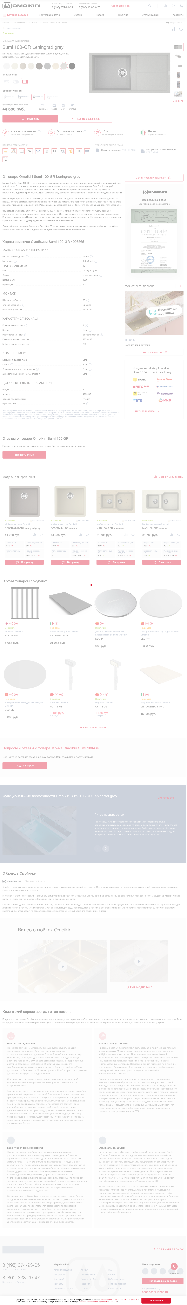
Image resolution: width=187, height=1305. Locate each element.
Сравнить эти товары (168, 477)
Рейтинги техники (117, 1270)
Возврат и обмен (89, 1265)
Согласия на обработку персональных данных (103, 1302)
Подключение (88, 1261)
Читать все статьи (154, 352)
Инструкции (60, 1261)
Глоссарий (59, 1265)
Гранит (35, 23)
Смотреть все (168, 795)
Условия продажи (63, 1256)
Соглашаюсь (156, 1300)
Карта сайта (114, 1275)
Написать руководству (163, 1267)
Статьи (84, 1275)
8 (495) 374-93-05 (62, 7)
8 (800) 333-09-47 (89, 7)
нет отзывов (14, 28)
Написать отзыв (24, 455)
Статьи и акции (150, 15)
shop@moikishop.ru (155, 1278)
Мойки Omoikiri (20, 23)
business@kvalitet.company (160, 1286)
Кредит (100, 15)
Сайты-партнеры (116, 1265)
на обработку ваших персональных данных (124, 1300)
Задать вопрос (25, 763)
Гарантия (123, 15)
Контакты (178, 15)
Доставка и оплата (49, 15)
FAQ (110, 1256)
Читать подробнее (146, 411)
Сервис (78, 15)
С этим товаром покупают (151, 178)
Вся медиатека (139, 973)
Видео (111, 1261)
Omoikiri (5, 23)
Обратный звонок (120, 6)
